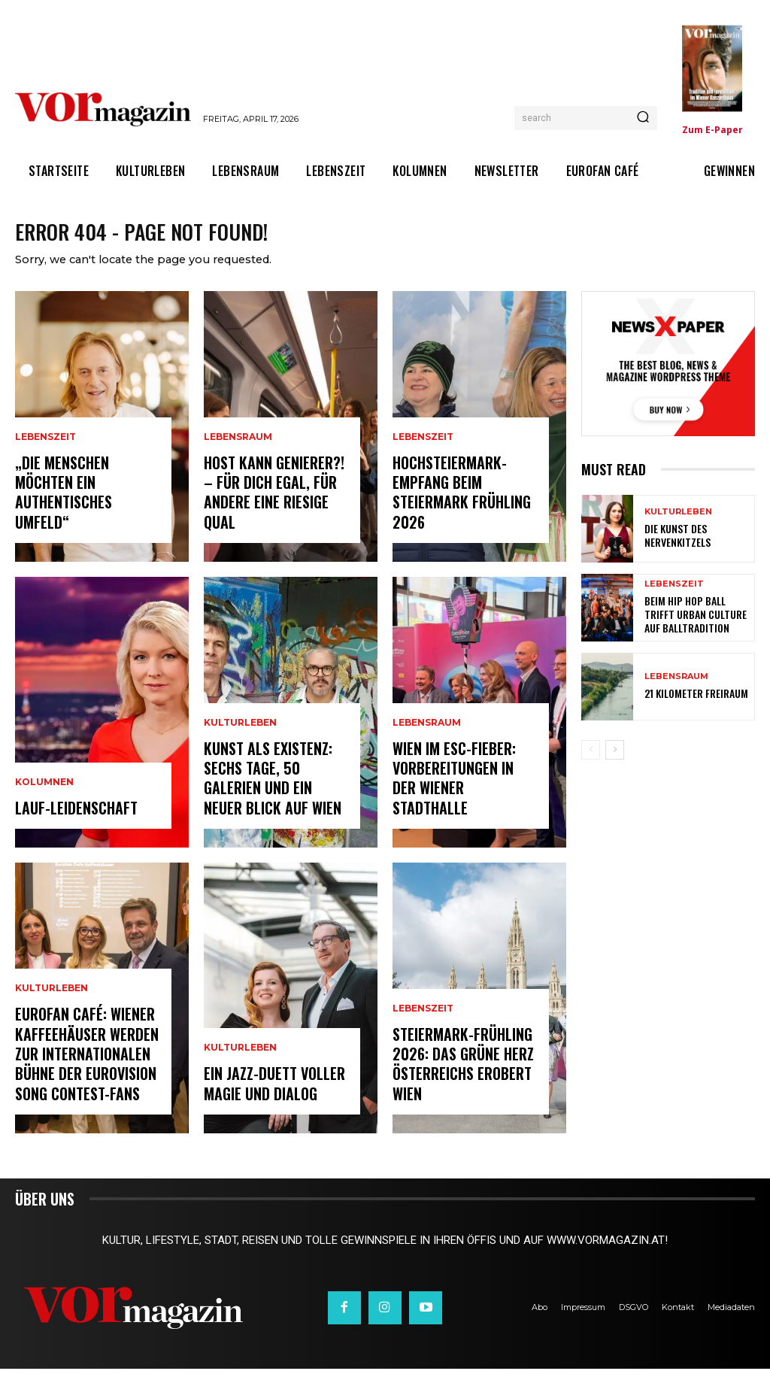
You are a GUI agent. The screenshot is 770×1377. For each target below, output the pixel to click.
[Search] (643, 118)
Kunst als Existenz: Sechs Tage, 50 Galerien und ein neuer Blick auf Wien (274, 790)
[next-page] (614, 759)
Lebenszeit (45, 472)
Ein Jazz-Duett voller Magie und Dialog (270, 1093)
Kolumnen (44, 793)
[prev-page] (590, 759)
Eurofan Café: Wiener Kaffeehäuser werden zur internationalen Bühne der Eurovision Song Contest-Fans (82, 1068)
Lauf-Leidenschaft (71, 817)
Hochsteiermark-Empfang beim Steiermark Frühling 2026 (458, 505)
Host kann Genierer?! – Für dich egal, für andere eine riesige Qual (276, 505)
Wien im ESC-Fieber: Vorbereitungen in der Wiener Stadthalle (462, 799)
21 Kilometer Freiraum (689, 702)
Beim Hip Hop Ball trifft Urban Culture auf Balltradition (693, 623)
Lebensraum (238, 454)
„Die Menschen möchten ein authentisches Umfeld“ (87, 514)
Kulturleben (51, 1008)
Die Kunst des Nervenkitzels (673, 544)
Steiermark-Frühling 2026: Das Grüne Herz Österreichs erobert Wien (459, 1076)
